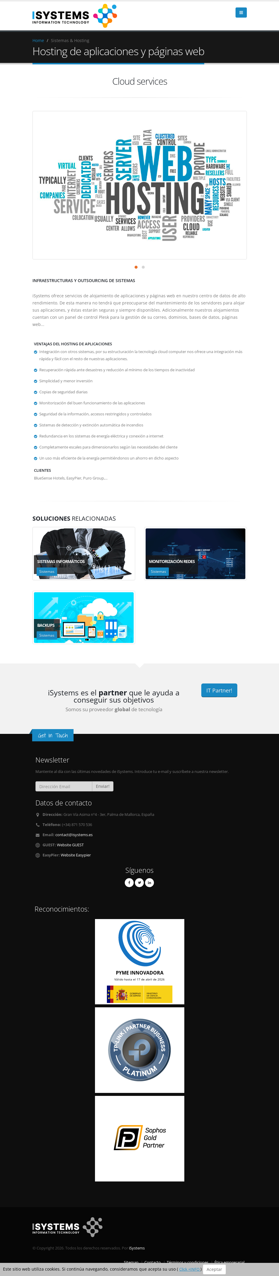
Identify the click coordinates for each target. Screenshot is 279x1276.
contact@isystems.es (74, 834)
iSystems (137, 1248)
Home (38, 40)
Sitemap (131, 1262)
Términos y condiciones (187, 1262)
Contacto (152, 1262)
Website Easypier (76, 855)
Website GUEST (70, 844)
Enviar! (103, 786)
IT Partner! (219, 690)
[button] (136, 267)
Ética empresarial (229, 1262)
